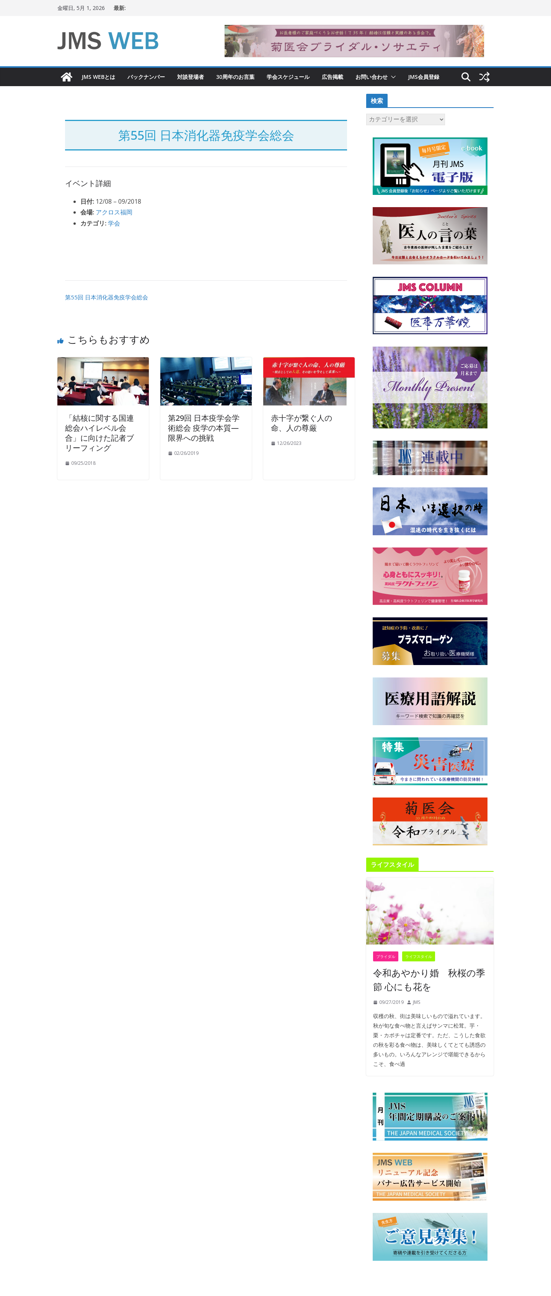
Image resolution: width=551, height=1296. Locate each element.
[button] (392, 77)
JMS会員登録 (423, 76)
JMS (416, 1002)
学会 (114, 223)
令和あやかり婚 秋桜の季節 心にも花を (429, 979)
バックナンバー (146, 76)
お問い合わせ (371, 76)
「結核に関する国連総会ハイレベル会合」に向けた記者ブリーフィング (99, 433)
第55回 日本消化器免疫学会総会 (106, 297)
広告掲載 (332, 76)
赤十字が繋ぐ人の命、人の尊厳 (301, 423)
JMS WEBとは (98, 76)
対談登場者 (190, 76)
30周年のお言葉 (235, 76)
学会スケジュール (288, 76)
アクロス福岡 (114, 212)
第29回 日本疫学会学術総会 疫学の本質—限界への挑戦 (204, 428)
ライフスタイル (418, 956)
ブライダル (385, 956)
